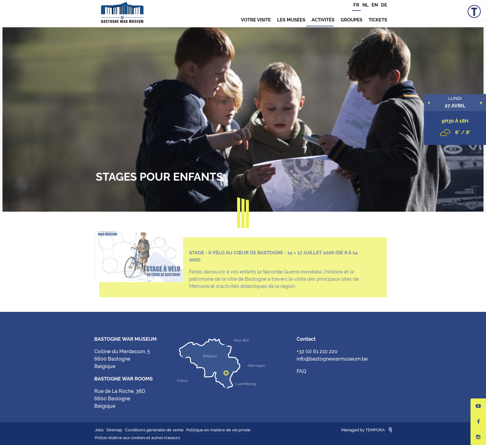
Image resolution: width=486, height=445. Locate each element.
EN (375, 5)
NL (365, 5)
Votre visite (256, 20)
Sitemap (114, 430)
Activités (322, 20)
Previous (428, 102)
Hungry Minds (390, 430)
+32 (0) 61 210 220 (317, 351)
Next (481, 102)
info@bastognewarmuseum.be (332, 359)
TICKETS (378, 20)
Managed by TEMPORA (363, 430)
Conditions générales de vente (154, 430)
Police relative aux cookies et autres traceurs (137, 437)
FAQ (301, 371)
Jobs (99, 430)
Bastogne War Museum (122, 13)
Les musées (291, 20)
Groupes (351, 20)
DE (384, 5)
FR (356, 5)
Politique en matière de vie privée (218, 430)
